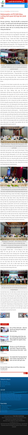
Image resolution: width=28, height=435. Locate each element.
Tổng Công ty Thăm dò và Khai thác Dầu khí (11, 395)
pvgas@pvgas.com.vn (14, 422)
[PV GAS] (2, 2)
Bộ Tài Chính (4, 410)
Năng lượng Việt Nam (6, 405)
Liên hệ (3, 386)
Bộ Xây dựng (4, 412)
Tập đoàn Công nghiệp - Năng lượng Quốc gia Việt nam (14, 392)
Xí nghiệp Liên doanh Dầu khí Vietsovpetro (11, 399)
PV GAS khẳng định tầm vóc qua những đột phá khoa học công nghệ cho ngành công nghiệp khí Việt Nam (13, 338)
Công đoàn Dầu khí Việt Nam (8, 393)
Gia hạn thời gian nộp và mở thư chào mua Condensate (12, 368)
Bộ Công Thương (5, 408)
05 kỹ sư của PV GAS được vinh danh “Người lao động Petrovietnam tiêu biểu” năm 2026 (13, 349)
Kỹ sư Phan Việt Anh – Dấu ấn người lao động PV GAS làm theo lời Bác (18, 329)
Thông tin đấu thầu (5, 383)
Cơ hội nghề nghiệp (5, 384)
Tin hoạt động (7, 11)
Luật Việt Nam (4, 407)
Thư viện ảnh (4, 381)
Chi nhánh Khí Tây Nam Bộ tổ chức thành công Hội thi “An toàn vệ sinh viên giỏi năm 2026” (13, 359)
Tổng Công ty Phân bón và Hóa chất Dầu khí (11, 396)
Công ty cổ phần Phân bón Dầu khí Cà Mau (11, 398)
